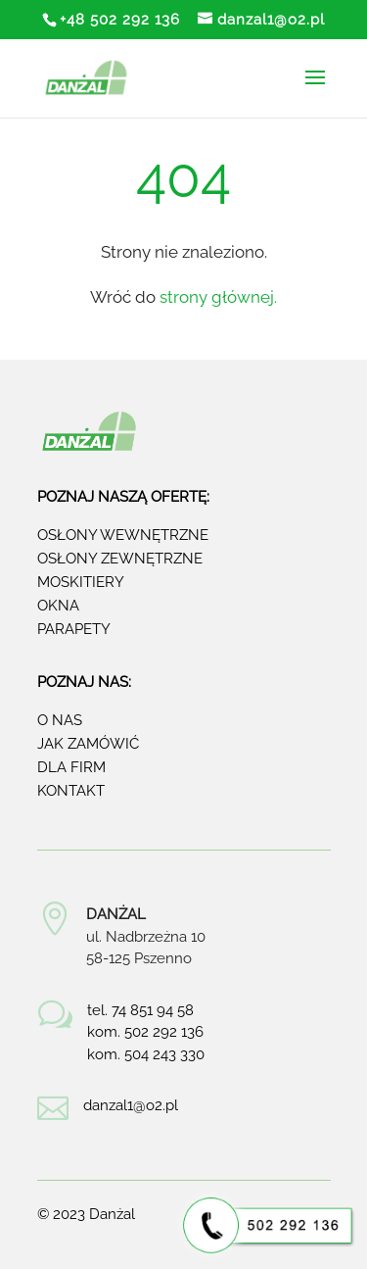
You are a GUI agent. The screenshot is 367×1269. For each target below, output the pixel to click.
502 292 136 (164, 1032)
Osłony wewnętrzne (122, 535)
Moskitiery (80, 582)
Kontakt (71, 791)
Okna (58, 605)
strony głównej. (218, 297)
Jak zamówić (88, 744)
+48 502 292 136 (120, 19)
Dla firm (71, 767)
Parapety (74, 629)
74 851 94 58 (153, 1010)
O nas (59, 720)
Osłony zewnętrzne (120, 558)
